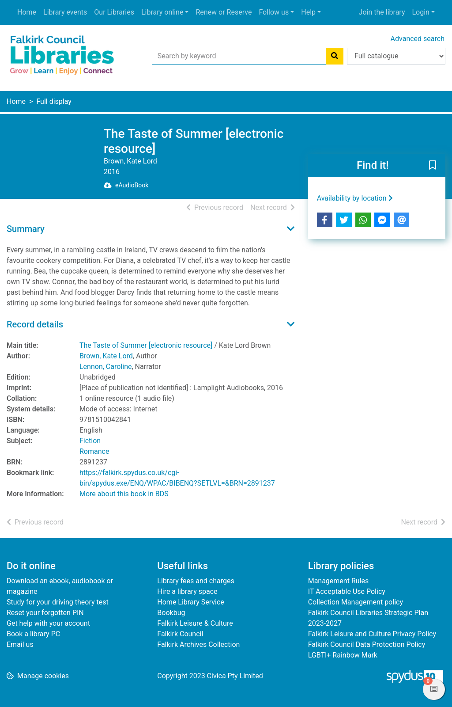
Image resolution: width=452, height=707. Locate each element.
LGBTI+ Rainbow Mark (342, 655)
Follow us (274, 12)
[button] (433, 166)
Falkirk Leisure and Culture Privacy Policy (372, 634)
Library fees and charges (195, 581)
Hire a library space (187, 591)
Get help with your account (48, 623)
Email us (20, 644)
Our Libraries (114, 12)
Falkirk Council (180, 634)
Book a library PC (33, 634)
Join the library (382, 12)
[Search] (334, 56)
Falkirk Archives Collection (198, 644)
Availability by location (355, 198)
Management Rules (338, 581)
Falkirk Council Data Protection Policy (367, 644)
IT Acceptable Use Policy (346, 591)
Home (26, 12)
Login (420, 12)
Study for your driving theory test (58, 602)
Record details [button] (35, 324)
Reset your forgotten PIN (45, 612)
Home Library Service (190, 602)
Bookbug (171, 612)
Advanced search (417, 38)
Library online (162, 12)
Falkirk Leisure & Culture (195, 623)
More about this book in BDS (124, 494)
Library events (65, 12)
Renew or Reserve (224, 12)
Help (308, 12)
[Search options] (396, 56)
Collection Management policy (355, 602)
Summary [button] (26, 229)
